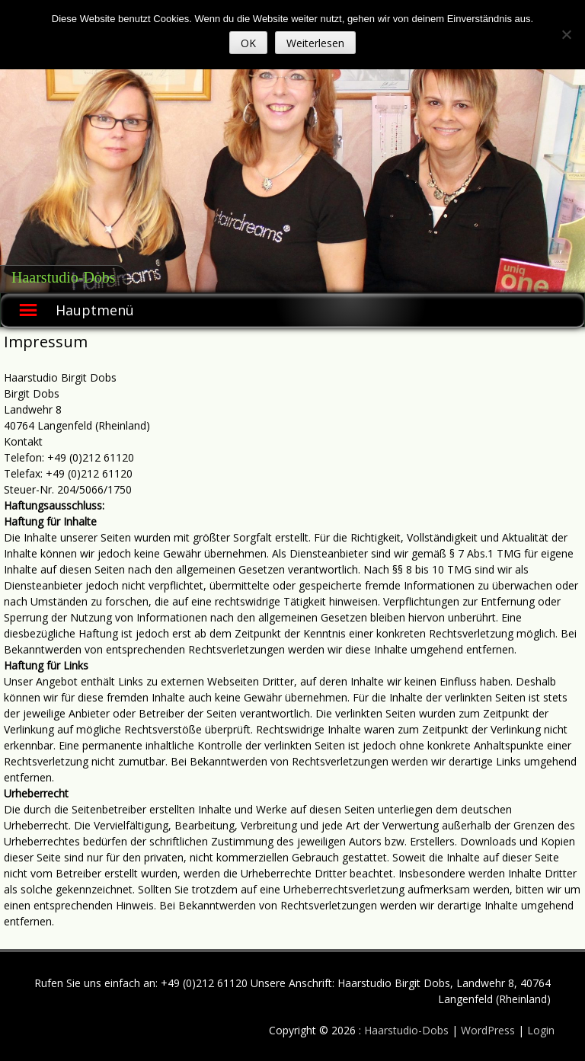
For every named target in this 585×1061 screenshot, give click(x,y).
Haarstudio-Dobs (63, 277)
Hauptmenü (95, 310)
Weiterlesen (315, 43)
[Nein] (566, 34)
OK (248, 43)
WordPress (489, 1030)
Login (541, 1030)
